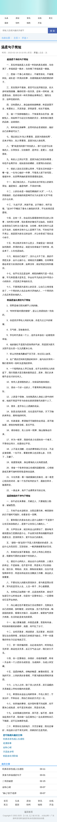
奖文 (51, 18)
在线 (39, 18)
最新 (6, 23)
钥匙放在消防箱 (10, 756)
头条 (6, 18)
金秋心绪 (7, 747)
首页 (6, 801)
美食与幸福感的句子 (11, 775)
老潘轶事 (7, 743)
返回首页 (28, 812)
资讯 (28, 18)
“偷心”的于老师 (9, 793)
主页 (16, 38)
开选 (39, 23)
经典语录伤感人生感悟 (13, 739)
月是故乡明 (8, 751)
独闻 (28, 23)
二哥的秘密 (7, 781)
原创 (17, 18)
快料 (17, 23)
